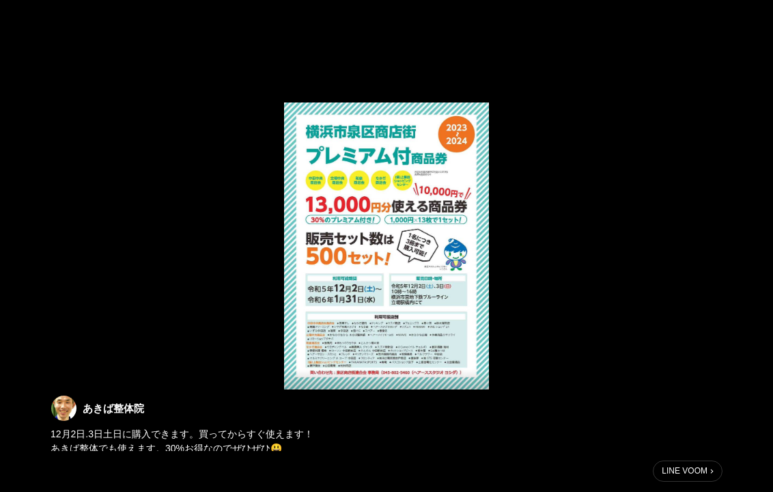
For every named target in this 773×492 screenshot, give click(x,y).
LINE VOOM (684, 471)
